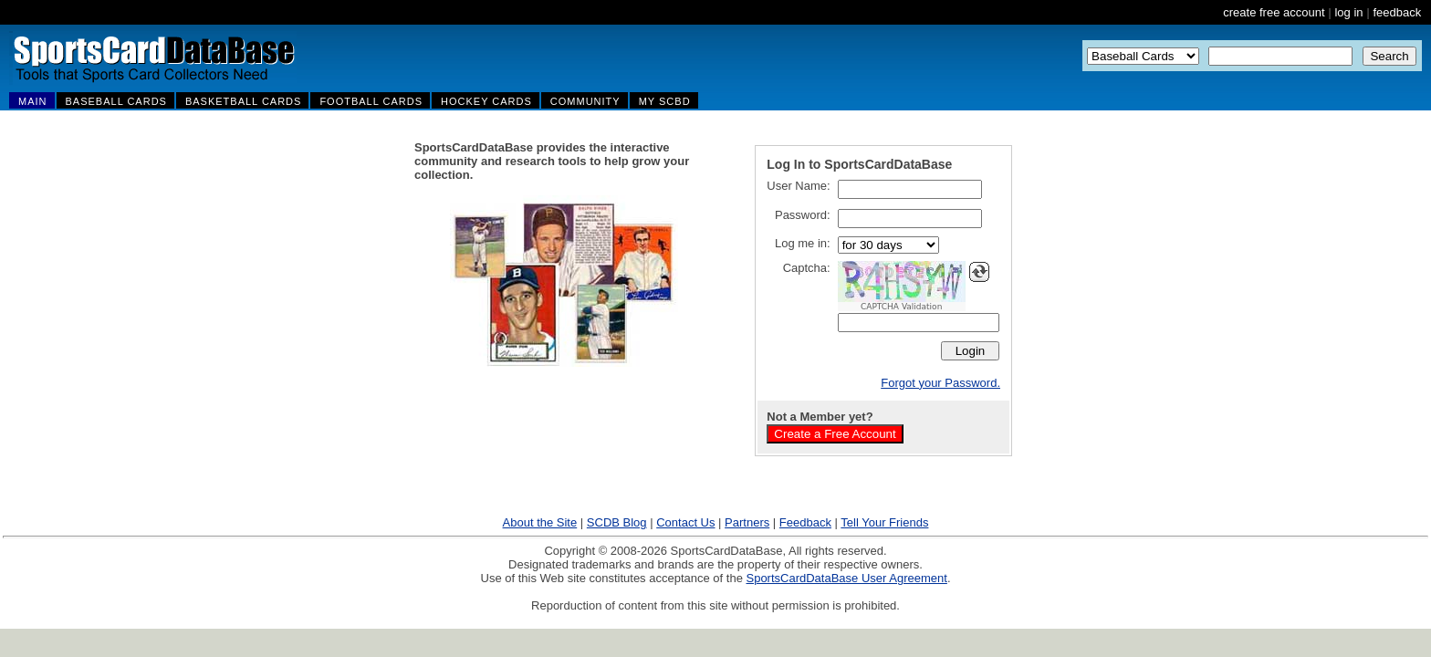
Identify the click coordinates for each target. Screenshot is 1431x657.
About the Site (540, 522)
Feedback (805, 522)
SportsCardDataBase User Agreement (846, 578)
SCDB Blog (617, 522)
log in (1348, 12)
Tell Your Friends (884, 522)
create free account (1273, 12)
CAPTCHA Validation (901, 306)
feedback (1397, 12)
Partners (747, 522)
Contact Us (685, 522)
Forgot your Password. (940, 383)
